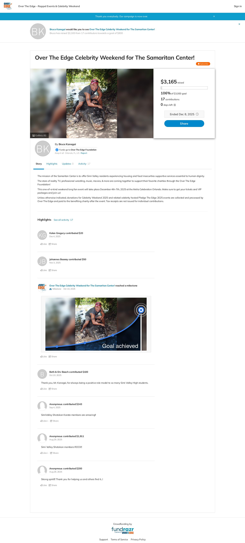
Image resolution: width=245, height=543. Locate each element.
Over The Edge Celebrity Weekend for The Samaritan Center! (122, 29)
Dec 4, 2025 (54, 236)
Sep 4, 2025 (54, 406)
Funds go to (65, 149)
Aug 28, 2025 (55, 470)
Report (84, 153)
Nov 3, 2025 (55, 262)
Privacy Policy (138, 538)
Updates (68, 163)
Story (39, 163)
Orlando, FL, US (72, 153)
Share (184, 123)
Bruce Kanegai (57, 29)
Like (44, 244)
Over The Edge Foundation (83, 149)
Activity (84, 163)
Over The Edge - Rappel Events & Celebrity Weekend (49, 6)
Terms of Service (119, 538)
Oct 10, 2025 (69, 288)
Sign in (238, 6)
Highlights (51, 163)
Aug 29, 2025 (55, 439)
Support (103, 538)
